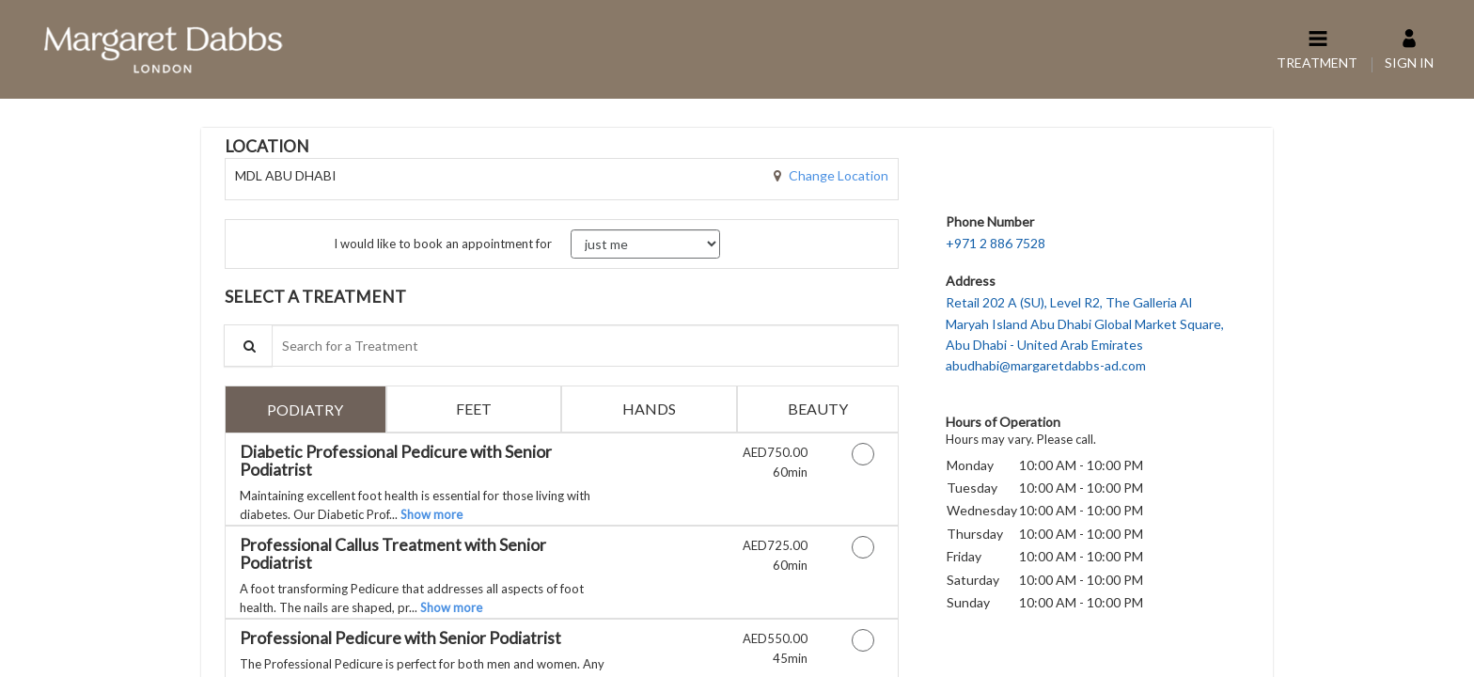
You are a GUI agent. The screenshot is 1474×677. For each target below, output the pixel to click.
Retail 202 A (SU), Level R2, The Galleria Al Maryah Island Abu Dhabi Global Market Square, (1085, 333)
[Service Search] (248, 345)
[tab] (305, 409)
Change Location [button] (837, 175)
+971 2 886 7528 (995, 243)
